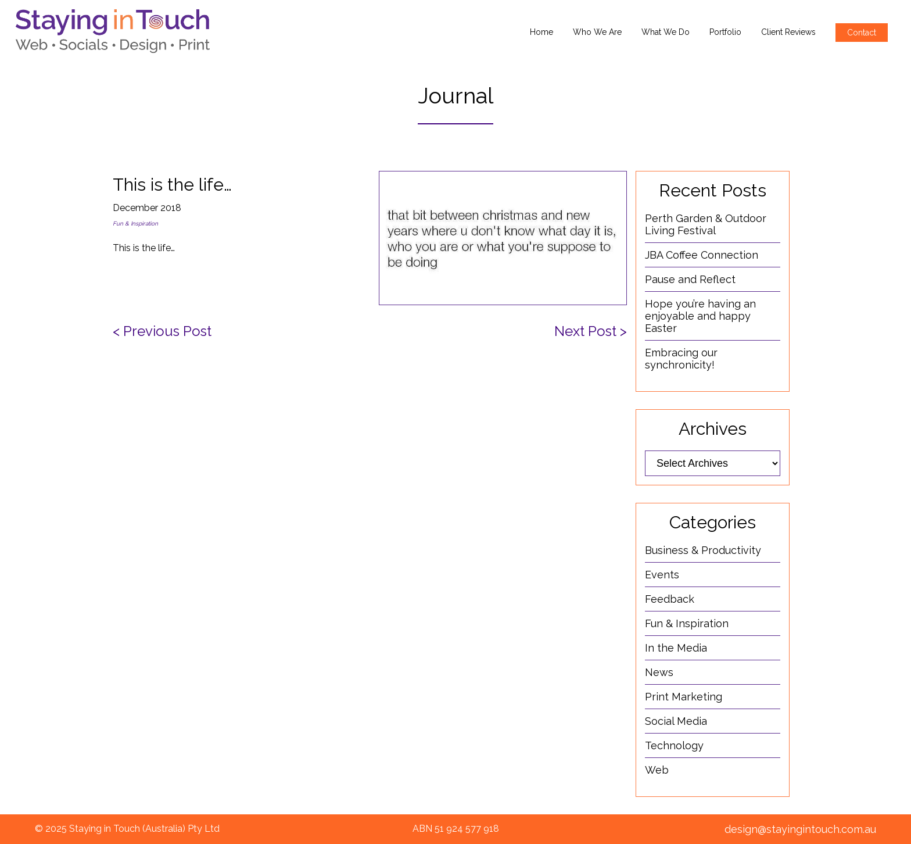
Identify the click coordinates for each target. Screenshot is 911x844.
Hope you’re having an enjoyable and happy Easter (700, 316)
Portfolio (725, 32)
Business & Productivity (703, 550)
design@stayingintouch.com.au (800, 829)
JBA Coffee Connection (701, 255)
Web (657, 770)
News (659, 672)
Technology (674, 745)
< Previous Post (162, 331)
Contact (861, 32)
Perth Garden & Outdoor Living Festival (705, 224)
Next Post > (590, 331)
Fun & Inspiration (135, 223)
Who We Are (597, 32)
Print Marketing (683, 697)
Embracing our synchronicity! (681, 358)
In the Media (676, 648)
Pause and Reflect (690, 279)
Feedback (669, 599)
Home (541, 32)
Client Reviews (788, 32)
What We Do (665, 32)
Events (662, 574)
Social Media (676, 721)
